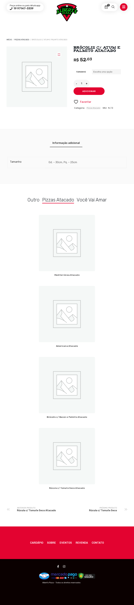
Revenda (82, 542)
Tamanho (81, 72)
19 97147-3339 (23, 8)
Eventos (66, 542)
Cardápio (36, 542)
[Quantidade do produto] (81, 83)
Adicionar (89, 91)
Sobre (51, 542)
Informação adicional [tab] (66, 142)
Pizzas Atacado (21, 40)
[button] (59, 54)
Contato (98, 542)
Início (9, 40)
